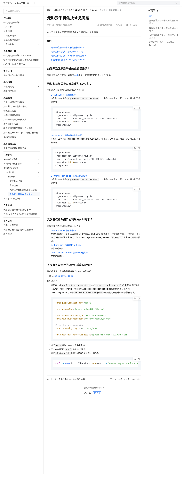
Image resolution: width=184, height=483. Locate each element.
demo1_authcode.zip (63, 287)
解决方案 (47, 4)
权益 (56, 4)
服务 (86, 4)
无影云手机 (20, 12)
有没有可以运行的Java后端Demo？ (68, 69)
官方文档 (7, 12)
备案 (151, 5)
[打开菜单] (4, 4)
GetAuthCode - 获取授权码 (63, 104)
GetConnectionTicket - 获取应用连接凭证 (70, 186)
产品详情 (118, 34)
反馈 (97, 406)
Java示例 (95, 19)
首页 (49, 19)
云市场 (71, 4)
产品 (38, 4)
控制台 (158, 5)
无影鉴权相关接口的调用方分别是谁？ (68, 65)
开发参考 (68, 19)
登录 (175, 5)
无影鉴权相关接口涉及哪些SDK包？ (68, 61)
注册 (165, 5)
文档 (145, 5)
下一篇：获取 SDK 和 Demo (124, 392)
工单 (76, 84)
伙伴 (79, 4)
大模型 (30, 4)
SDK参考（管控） (82, 19)
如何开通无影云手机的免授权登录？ (67, 57)
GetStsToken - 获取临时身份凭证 (66, 145)
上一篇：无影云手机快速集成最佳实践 (66, 392)
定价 (63, 4)
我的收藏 (133, 35)
